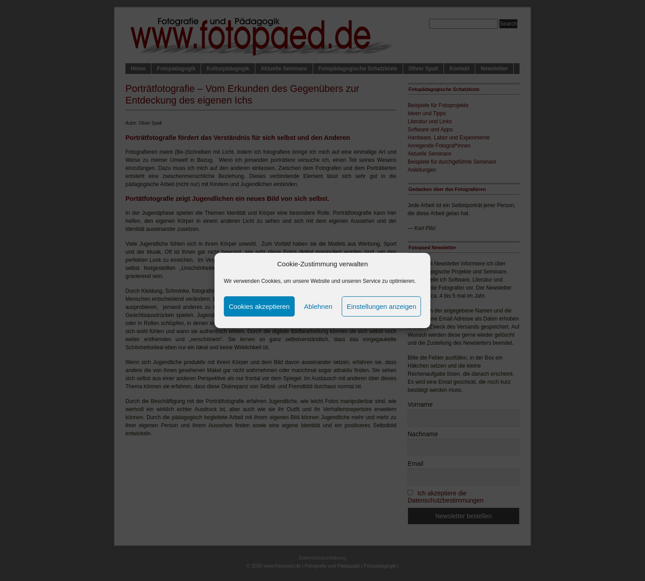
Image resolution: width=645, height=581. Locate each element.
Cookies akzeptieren (259, 306)
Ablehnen (318, 306)
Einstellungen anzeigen (381, 306)
